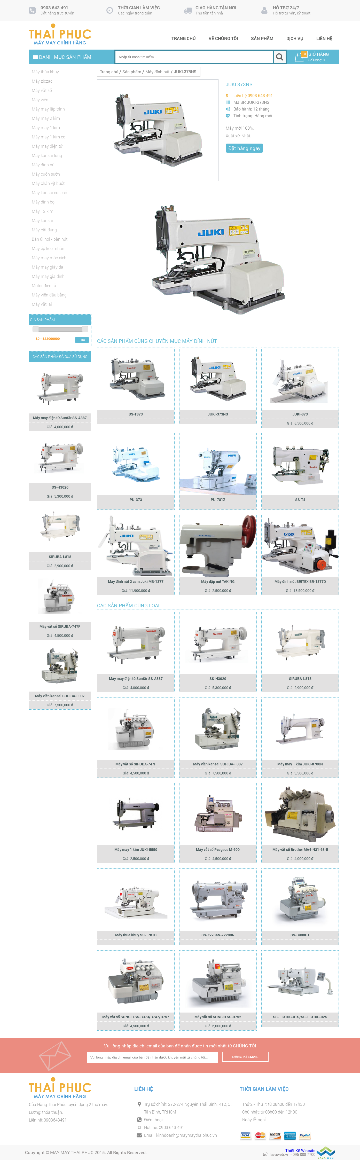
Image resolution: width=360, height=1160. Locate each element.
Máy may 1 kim (46, 127)
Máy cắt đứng (44, 229)
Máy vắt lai (42, 304)
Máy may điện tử (47, 146)
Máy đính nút (44, 164)
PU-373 (136, 499)
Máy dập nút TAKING (217, 581)
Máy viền (40, 99)
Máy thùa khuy (45, 71)
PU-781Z (218, 499)
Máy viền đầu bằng (49, 294)
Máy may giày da (47, 267)
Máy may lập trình (48, 109)
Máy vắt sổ (42, 90)
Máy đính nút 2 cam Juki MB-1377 (135, 581)
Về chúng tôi (223, 38)
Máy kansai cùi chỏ (49, 192)
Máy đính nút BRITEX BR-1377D (300, 581)
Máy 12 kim (42, 211)
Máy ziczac (42, 81)
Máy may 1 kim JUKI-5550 (135, 849)
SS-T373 (136, 414)
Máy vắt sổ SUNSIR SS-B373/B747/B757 (135, 1016)
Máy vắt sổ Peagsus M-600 (218, 849)
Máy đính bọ (43, 202)
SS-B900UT (300, 934)
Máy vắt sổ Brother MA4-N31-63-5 (300, 849)
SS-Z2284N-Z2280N (217, 934)
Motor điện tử (44, 285)
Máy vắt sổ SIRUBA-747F (60, 626)
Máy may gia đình (48, 276)
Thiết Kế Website (300, 1150)
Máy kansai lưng (47, 155)
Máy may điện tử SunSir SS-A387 (60, 417)
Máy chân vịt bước (48, 183)
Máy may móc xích (49, 257)
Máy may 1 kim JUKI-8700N (300, 764)
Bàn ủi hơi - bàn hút (49, 239)
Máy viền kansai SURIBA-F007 (60, 695)
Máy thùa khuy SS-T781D (135, 934)
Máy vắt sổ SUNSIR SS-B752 (217, 1016)
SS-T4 (300, 499)
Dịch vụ (294, 38)
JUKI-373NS (218, 414)
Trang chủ (183, 38)
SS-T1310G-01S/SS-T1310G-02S (300, 1016)
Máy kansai (42, 220)
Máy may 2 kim (46, 118)
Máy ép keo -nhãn (48, 248)
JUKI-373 (300, 414)
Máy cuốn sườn (46, 174)
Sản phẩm (262, 38)
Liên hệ (324, 38)
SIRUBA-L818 (60, 556)
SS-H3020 (60, 487)
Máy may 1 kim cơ (48, 136)
